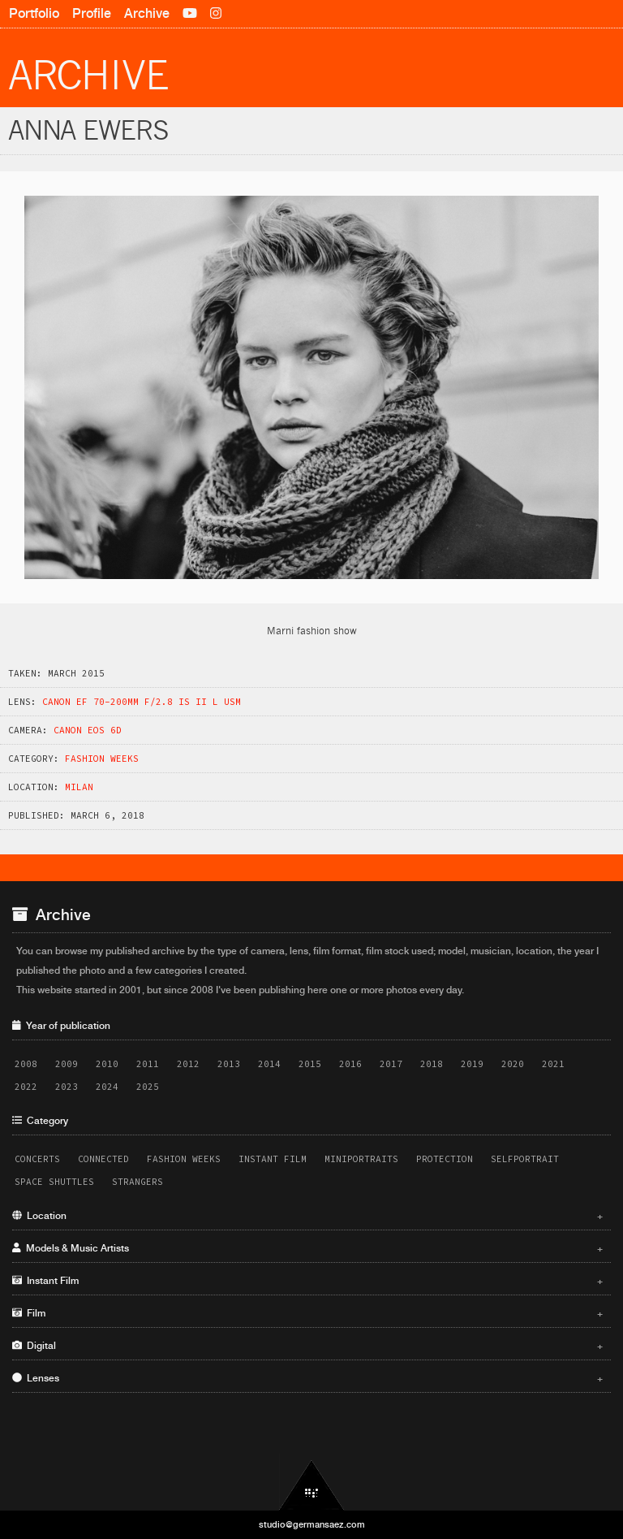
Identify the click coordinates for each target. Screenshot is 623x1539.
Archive (147, 13)
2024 (107, 1086)
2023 (66, 1086)
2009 (66, 1064)
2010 (107, 1064)
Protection (444, 1159)
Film (307, 1313)
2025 (147, 1086)
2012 (188, 1064)
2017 (391, 1064)
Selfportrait (525, 1159)
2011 (147, 1064)
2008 (26, 1064)
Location (307, 1215)
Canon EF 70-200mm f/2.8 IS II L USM (141, 701)
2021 (553, 1064)
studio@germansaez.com (312, 1524)
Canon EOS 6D (88, 730)
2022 (26, 1086)
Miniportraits (361, 1159)
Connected (103, 1159)
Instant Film (272, 1159)
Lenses (307, 1378)
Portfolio (34, 13)
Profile (91, 13)
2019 (472, 1064)
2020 (512, 1064)
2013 (228, 1064)
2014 (269, 1064)
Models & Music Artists (307, 1248)
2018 (431, 1064)
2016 (350, 1064)
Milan (79, 787)
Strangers (137, 1181)
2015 (310, 1064)
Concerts (37, 1159)
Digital (307, 1345)
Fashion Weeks (102, 758)
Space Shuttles (54, 1181)
